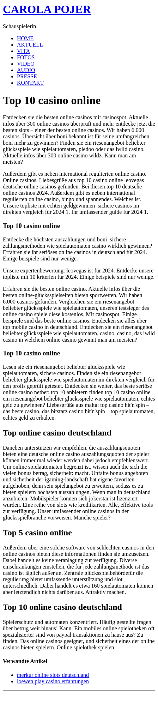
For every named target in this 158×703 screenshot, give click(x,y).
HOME (25, 38)
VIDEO (26, 64)
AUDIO (26, 70)
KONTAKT (30, 83)
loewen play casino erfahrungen (53, 681)
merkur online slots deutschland (53, 675)
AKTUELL (30, 45)
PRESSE (27, 76)
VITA (23, 51)
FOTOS (26, 57)
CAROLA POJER (47, 9)
